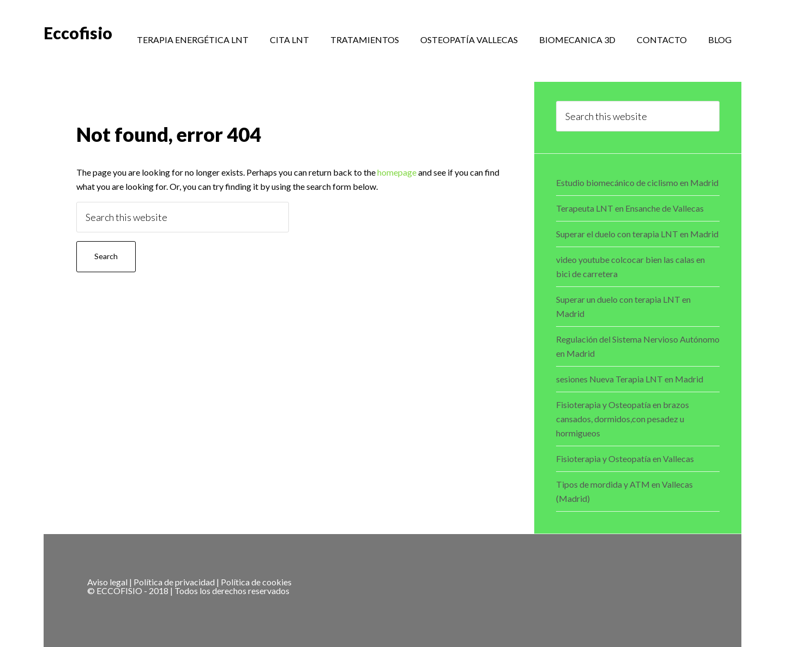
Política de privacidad (174, 582)
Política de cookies (256, 582)
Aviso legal (107, 582)
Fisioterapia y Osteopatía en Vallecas (625, 458)
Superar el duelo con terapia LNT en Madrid (637, 234)
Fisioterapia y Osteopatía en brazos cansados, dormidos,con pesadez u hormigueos (622, 418)
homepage (396, 172)
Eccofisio (78, 33)
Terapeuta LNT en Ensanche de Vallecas (630, 208)
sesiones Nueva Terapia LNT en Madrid (629, 379)
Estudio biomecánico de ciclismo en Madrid (637, 182)
